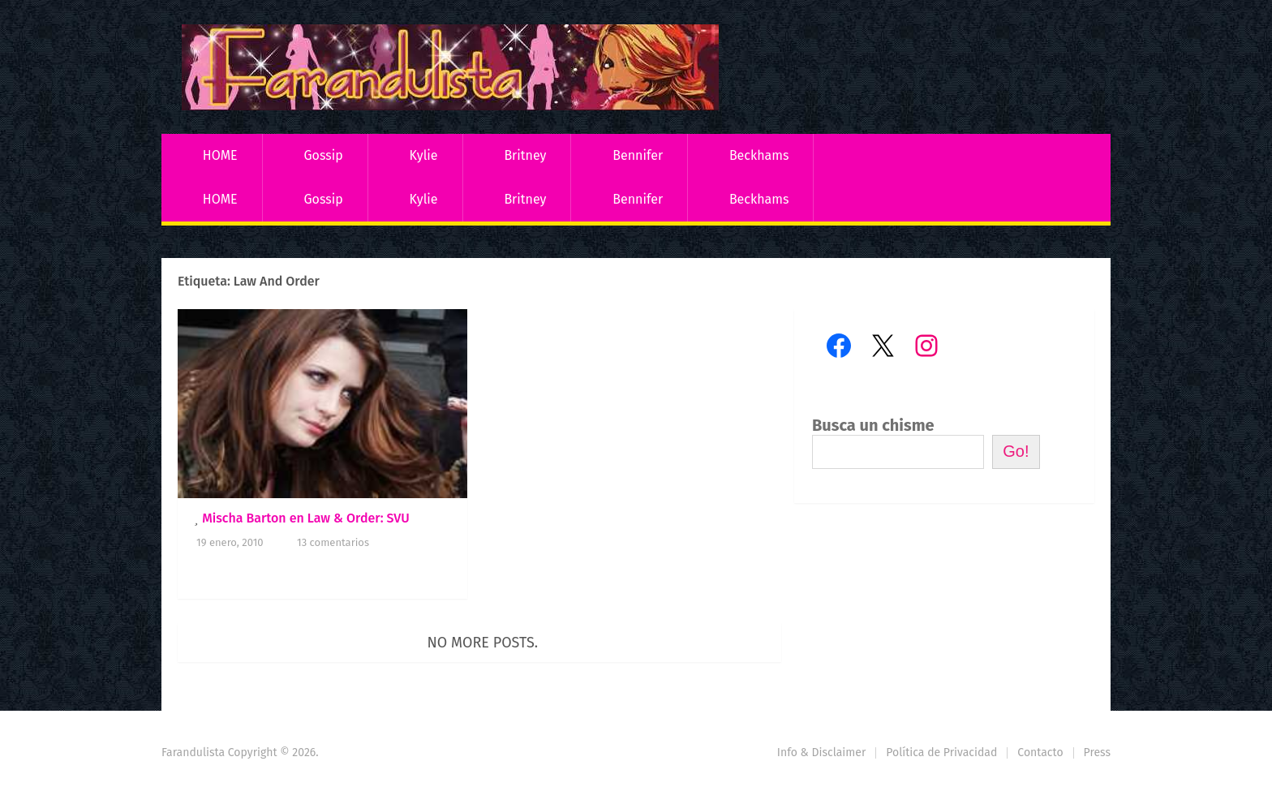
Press (1097, 752)
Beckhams (759, 155)
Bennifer (637, 155)
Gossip (322, 155)
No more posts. (483, 643)
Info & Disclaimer (821, 752)
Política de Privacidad (941, 752)
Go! (1016, 451)
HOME (220, 155)
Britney (525, 155)
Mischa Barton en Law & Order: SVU (306, 518)
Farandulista (193, 752)
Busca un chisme (873, 425)
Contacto (1040, 752)
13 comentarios (333, 542)
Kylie (424, 155)
